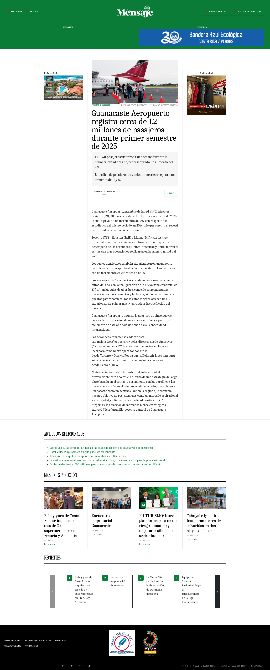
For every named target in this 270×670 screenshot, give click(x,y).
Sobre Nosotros (12, 640)
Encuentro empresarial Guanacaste (102, 520)
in (89, 666)
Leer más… (50, 544)
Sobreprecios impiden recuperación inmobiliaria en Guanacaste (88, 456)
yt (80, 666)
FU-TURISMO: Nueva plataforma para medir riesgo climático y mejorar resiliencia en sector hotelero (158, 525)
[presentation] (52, 591)
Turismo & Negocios (101, 105)
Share (170, 193)
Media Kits (60, 640)
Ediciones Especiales (247, 11)
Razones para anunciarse (38, 640)
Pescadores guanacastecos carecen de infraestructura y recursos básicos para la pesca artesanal (107, 460)
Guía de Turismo (12, 646)
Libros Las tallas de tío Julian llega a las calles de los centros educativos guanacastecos (101, 447)
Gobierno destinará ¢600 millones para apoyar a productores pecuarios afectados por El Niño (105, 464)
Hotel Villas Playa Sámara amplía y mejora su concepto (82, 452)
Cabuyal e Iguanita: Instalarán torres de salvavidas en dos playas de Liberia (204, 523)
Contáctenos (31, 646)
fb (71, 666)
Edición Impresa (215, 11)
